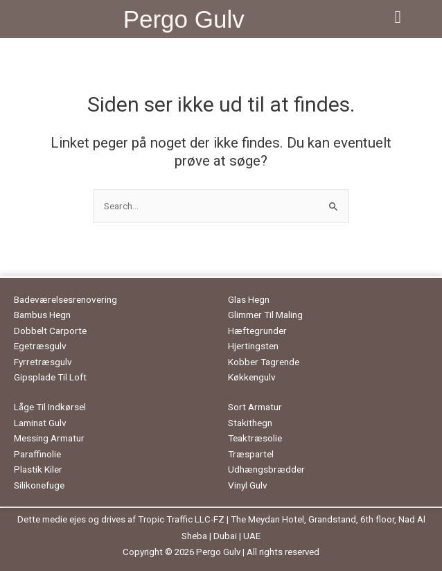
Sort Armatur (255, 406)
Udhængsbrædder (266, 469)
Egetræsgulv (40, 345)
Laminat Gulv (40, 422)
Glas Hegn (248, 299)
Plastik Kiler (38, 469)
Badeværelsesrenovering (65, 299)
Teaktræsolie (255, 437)
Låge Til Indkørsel (50, 406)
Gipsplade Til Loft (50, 377)
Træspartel (251, 453)
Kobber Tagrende (263, 361)
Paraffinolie (37, 453)
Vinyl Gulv (247, 485)
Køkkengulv (252, 377)
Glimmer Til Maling (265, 314)
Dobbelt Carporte (50, 330)
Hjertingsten (253, 345)
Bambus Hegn (42, 314)
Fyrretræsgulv (43, 361)
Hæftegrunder (257, 330)
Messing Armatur (49, 437)
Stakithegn (250, 422)
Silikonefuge (39, 485)
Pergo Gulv (184, 19)
